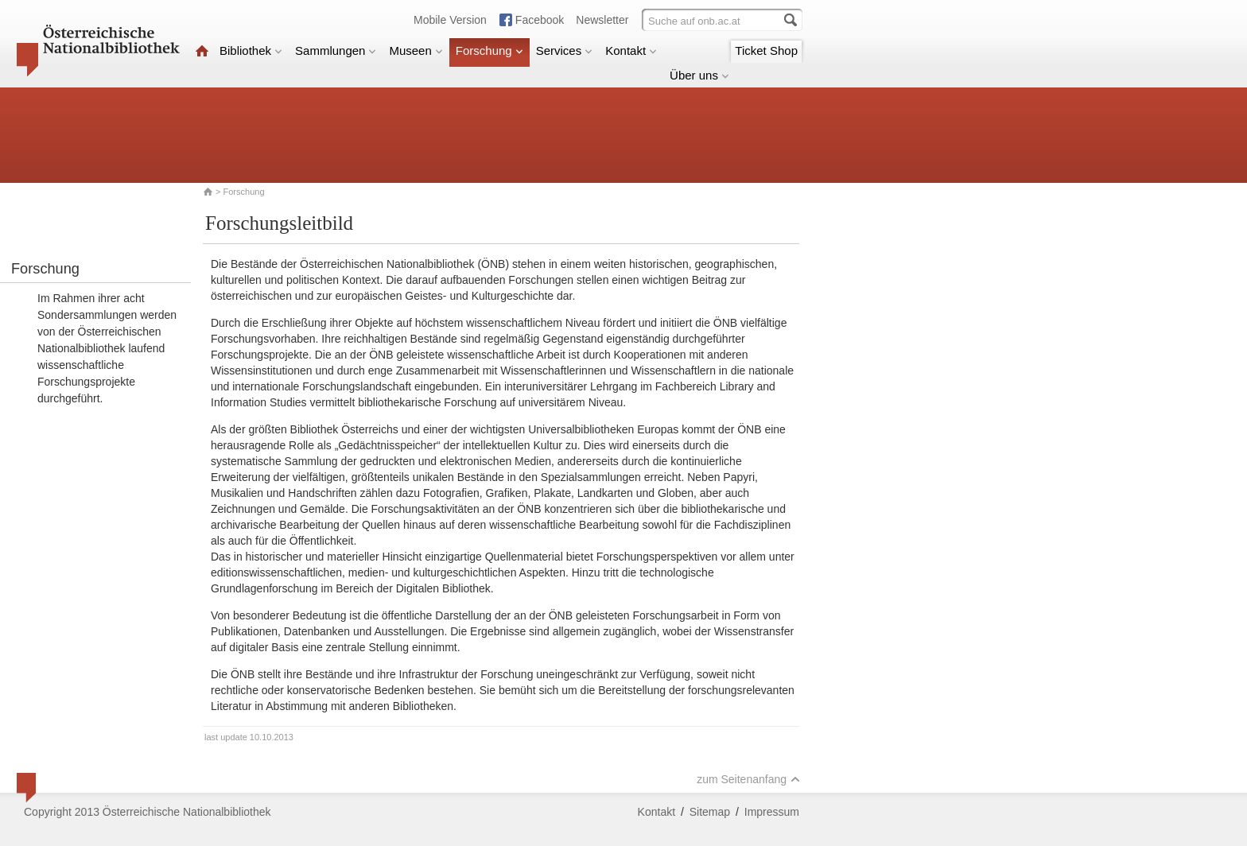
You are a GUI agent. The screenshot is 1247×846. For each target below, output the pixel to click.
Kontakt (631, 50)
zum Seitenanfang (748, 779)
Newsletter (602, 20)
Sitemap (710, 811)
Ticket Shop (766, 50)
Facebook (539, 20)
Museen (415, 50)
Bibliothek (250, 50)
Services (564, 50)
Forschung (489, 50)
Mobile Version (450, 20)
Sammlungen (335, 50)
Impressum (771, 811)
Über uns (699, 75)
